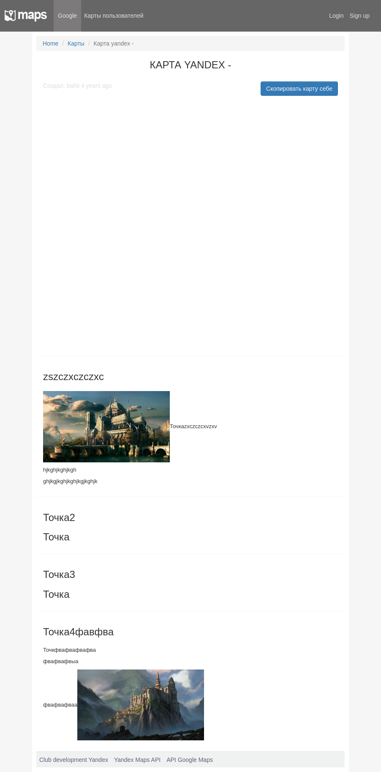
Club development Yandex (73, 759)
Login (336, 15)
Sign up (360, 15)
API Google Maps (189, 759)
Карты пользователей (113, 15)
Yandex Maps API (137, 759)
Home (50, 43)
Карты (76, 43)
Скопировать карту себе (299, 88)
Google (67, 15)
